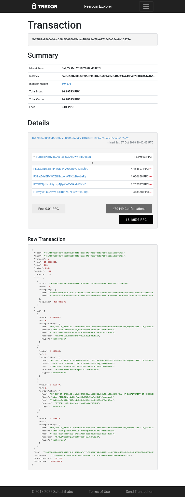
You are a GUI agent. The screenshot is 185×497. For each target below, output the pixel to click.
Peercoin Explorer (98, 6)
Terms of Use (99, 492)
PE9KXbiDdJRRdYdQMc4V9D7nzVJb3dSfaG (60, 169)
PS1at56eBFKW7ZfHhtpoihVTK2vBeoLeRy (59, 176)
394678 (66, 84)
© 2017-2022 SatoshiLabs (52, 492)
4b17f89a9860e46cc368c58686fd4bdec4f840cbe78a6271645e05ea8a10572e (80, 138)
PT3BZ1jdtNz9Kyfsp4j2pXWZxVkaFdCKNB (59, 184)
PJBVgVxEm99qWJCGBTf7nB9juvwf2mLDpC (61, 192)
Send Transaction (139, 492)
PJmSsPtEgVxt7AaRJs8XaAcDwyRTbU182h (63, 157)
